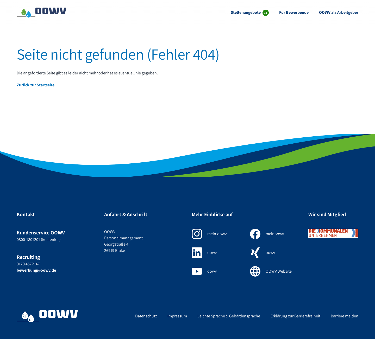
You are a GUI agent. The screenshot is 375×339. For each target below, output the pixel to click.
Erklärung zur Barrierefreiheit (295, 316)
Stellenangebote (246, 12)
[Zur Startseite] (42, 12)
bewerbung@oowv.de (36, 270)
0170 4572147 (28, 264)
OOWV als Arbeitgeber (338, 12)
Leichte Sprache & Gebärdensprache (228, 316)
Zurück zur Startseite (35, 85)
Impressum (177, 316)
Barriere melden (344, 316)
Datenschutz (146, 316)
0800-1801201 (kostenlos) (39, 239)
